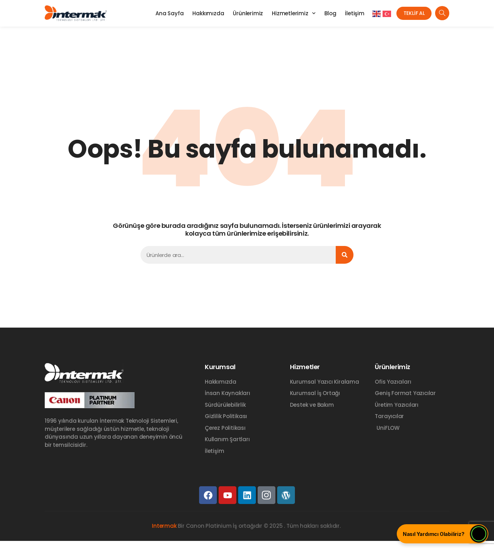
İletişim (349, 13)
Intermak (164, 526)
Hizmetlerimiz (289, 13)
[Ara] (344, 255)
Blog (325, 13)
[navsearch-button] (442, 13)
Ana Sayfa (165, 13)
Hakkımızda (203, 13)
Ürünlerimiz (243, 13)
